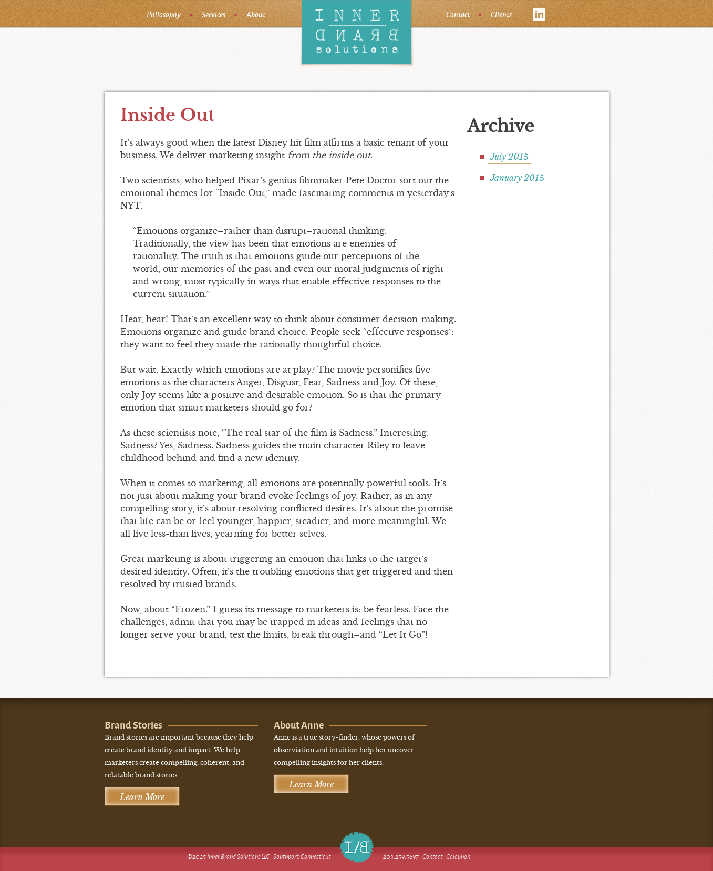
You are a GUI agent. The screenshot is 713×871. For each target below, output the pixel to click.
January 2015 (517, 177)
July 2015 (509, 156)
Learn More (142, 797)
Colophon (458, 856)
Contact (458, 14)
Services (213, 14)
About (255, 14)
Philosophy (164, 14)
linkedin (539, 14)
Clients (501, 14)
